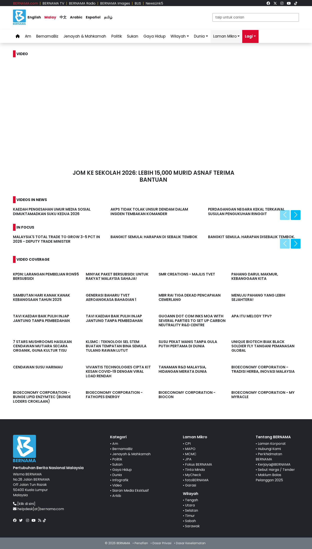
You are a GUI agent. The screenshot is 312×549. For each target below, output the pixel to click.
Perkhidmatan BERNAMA (269, 457)
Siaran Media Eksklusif (130, 490)
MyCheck (193, 474)
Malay (50, 17)
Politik (116, 36)
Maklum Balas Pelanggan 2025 (269, 477)
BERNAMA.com (25, 3)
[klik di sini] (26, 503)
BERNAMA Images (115, 3)
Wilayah (178, 36)
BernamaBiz (47, 36)
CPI (188, 443)
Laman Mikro (225, 36)
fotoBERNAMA (197, 480)
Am (28, 36)
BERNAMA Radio (82, 3)
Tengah (191, 500)
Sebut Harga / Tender (276, 469)
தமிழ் (108, 17)
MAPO (190, 448)
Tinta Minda (195, 469)
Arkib (116, 495)
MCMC (190, 454)
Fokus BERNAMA (198, 464)
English (34, 17)
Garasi (190, 485)
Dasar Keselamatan (191, 543)
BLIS (138, 3)
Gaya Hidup (154, 36)
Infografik (120, 480)
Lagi (249, 36)
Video (117, 485)
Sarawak (192, 526)
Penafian (141, 543)
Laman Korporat (272, 443)
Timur (190, 515)
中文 (63, 17)
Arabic (76, 17)
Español (93, 17)
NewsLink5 (154, 3)
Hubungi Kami (269, 448)
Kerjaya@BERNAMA (274, 464)
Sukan (132, 36)
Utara (190, 505)
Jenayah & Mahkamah (84, 36)
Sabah (190, 520)
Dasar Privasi (162, 543)
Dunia (199, 36)
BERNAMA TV (53, 3)
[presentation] (285, 215)
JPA (188, 459)
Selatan (191, 510)
